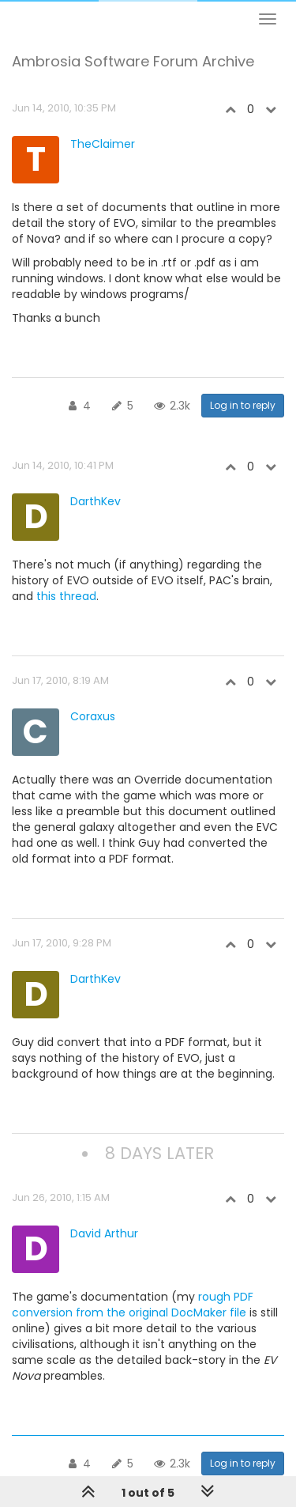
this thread (66, 596)
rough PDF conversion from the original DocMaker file (132, 1304)
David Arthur (104, 1233)
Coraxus (92, 716)
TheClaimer (102, 144)
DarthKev (95, 501)
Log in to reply (242, 405)
